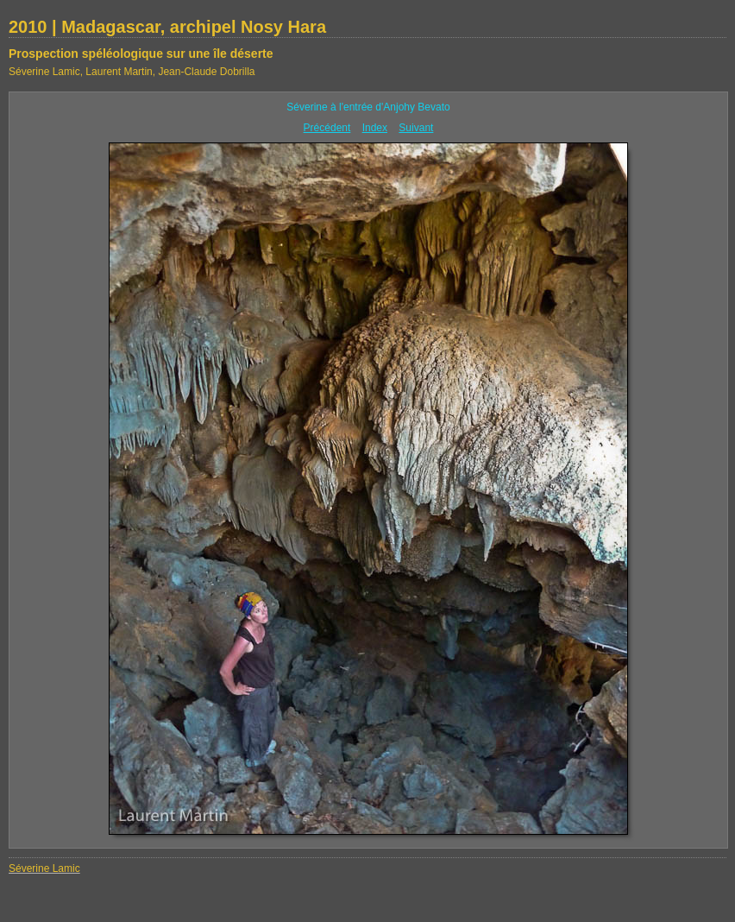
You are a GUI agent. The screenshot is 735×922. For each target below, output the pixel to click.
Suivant (416, 128)
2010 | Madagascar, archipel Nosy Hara (167, 26)
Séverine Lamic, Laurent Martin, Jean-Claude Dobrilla (131, 72)
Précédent (327, 128)
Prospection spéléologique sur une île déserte (141, 53)
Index (374, 128)
